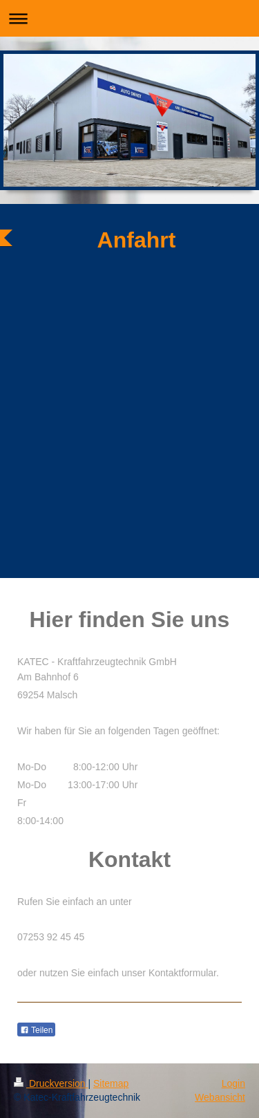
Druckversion (51, 1083)
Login (233, 1083)
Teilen (36, 1030)
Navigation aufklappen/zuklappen (129, 18)
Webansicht (220, 1097)
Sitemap (110, 1083)
